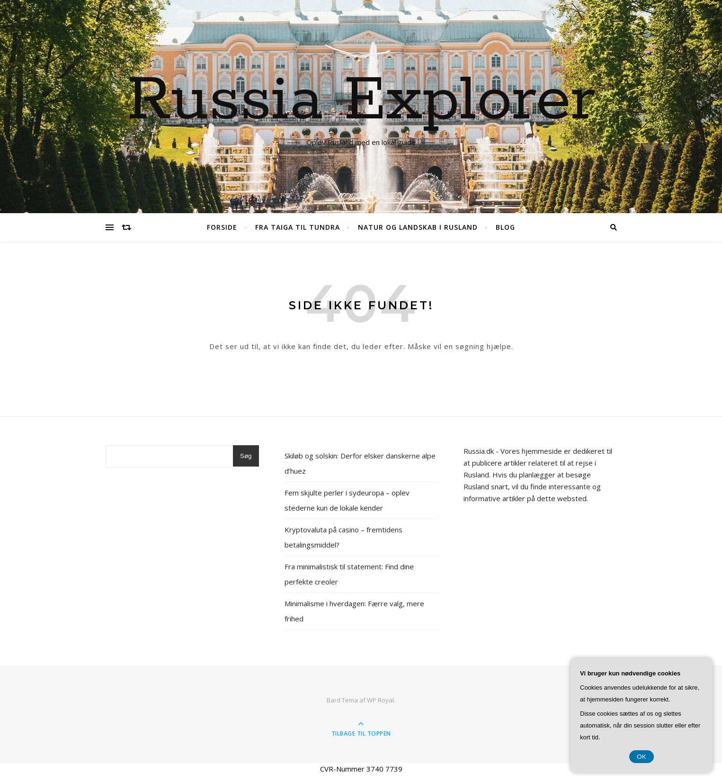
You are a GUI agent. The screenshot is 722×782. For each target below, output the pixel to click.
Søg (245, 455)
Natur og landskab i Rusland (418, 227)
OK (641, 756)
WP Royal (380, 700)
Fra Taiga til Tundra (297, 227)
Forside (222, 227)
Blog (505, 227)
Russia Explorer (361, 100)
